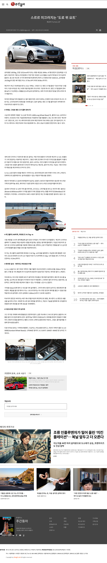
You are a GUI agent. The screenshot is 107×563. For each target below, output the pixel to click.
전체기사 (52, 530)
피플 (65, 527)
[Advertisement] (28, 139)
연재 (79, 518)
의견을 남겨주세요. (12, 406)
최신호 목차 (81, 521)
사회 (50, 521)
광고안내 (95, 524)
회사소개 (8, 550)
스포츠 (51, 527)
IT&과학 (66, 524)
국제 (65, 521)
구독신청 (95, 521)
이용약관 (38, 550)
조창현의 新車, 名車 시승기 (15, 373)
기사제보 (95, 518)
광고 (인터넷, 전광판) (18, 550)
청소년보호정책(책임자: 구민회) (61, 550)
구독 (30, 373)
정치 (50, 518)
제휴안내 (26, 550)
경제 (65, 518)
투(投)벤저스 (78, 68)
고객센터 (32, 550)
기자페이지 (81, 527)
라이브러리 (81, 524)
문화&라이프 (53, 524)
